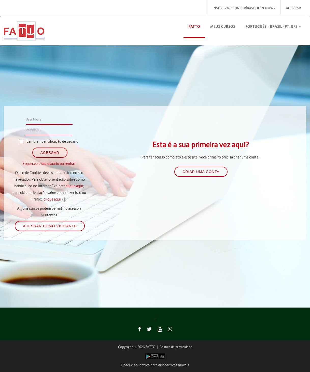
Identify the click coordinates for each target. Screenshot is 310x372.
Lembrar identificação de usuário (52, 141)
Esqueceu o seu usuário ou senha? (49, 163)
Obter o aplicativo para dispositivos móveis (155, 365)
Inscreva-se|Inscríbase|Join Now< (244, 8)
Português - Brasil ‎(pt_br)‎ (271, 26)
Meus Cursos (222, 26)
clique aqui (74, 186)
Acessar (293, 8)
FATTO (194, 26)
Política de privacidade (176, 347)
